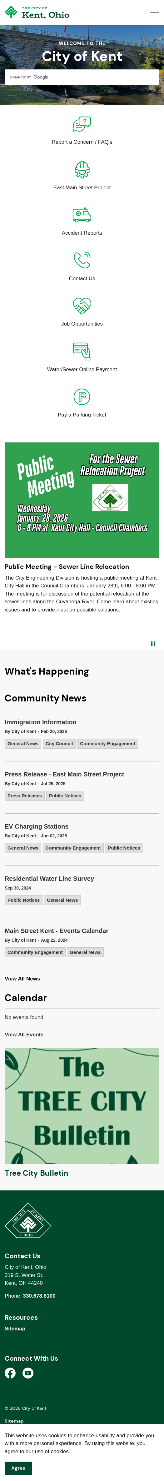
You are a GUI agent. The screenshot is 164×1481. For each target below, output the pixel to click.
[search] (82, 77)
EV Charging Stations (36, 826)
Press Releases (24, 795)
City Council (59, 743)
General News (22, 743)
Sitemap (15, 1329)
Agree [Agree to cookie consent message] (18, 1468)
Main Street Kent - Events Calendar (56, 930)
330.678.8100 (39, 1296)
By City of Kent (20, 731)
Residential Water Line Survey (49, 878)
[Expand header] (154, 12)
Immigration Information (41, 722)
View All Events (24, 1035)
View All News (22, 979)
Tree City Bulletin (36, 1173)
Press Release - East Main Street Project (64, 774)
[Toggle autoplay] (153, 644)
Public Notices (65, 795)
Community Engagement (107, 743)
